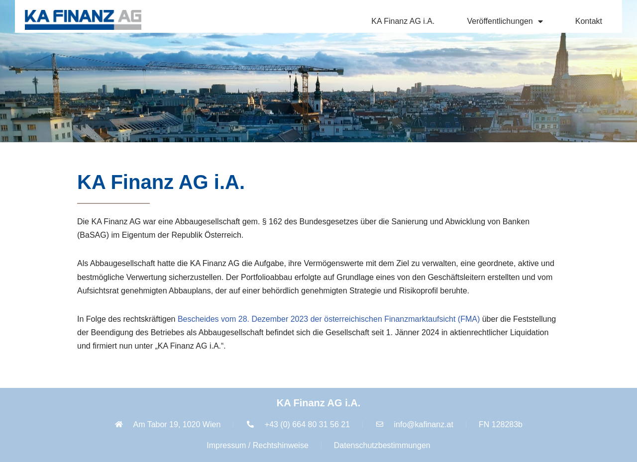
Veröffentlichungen (504, 21)
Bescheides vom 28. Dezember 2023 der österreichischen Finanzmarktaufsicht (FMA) (329, 319)
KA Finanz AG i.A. (402, 21)
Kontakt (588, 21)
